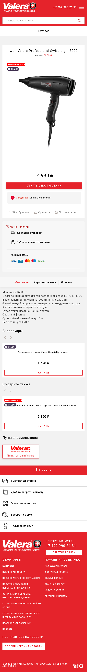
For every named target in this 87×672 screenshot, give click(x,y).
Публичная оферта (13, 572)
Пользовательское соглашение (21, 578)
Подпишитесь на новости (23, 646)
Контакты (8, 566)
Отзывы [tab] (66, 282)
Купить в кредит (54, 590)
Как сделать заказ (56, 566)
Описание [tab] (22, 282)
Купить (43, 372)
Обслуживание (54, 578)
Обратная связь (64, 552)
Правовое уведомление (16, 623)
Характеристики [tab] (45, 282)
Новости (7, 629)
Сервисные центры (56, 596)
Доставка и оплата (56, 572)
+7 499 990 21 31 (61, 546)
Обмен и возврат (55, 584)
